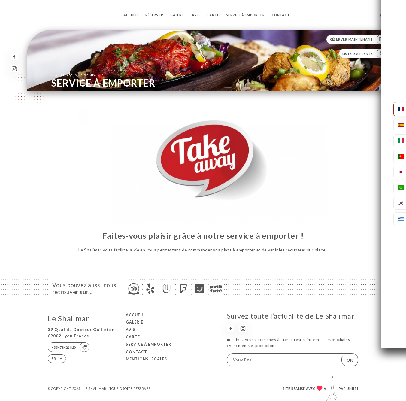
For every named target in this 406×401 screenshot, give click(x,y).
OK (350, 360)
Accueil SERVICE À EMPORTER (78, 74)
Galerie (177, 15)
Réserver (154, 15)
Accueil (130, 15)
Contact (280, 15)
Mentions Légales (146, 359)
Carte (213, 15)
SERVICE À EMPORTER (245, 15)
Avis (196, 15)
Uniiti (352, 388)
